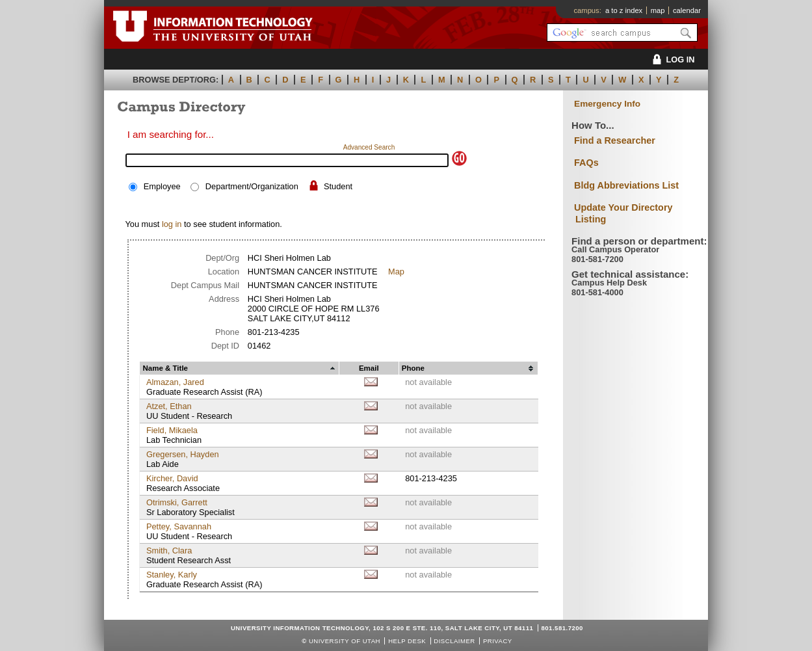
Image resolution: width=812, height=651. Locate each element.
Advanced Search (369, 147)
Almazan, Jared (175, 382)
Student (338, 186)
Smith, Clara (169, 550)
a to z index (623, 10)
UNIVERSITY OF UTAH (344, 640)
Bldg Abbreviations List (626, 185)
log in (172, 224)
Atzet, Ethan (169, 406)
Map (396, 271)
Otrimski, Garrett (176, 502)
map (658, 10)
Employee (162, 186)
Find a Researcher (614, 140)
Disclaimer (454, 640)
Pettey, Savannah (178, 526)
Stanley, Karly (171, 574)
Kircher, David (172, 478)
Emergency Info (607, 104)
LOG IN (671, 59)
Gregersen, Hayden (182, 454)
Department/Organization (251, 186)
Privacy (497, 640)
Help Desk (407, 640)
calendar (687, 10)
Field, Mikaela (172, 430)
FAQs (586, 162)
